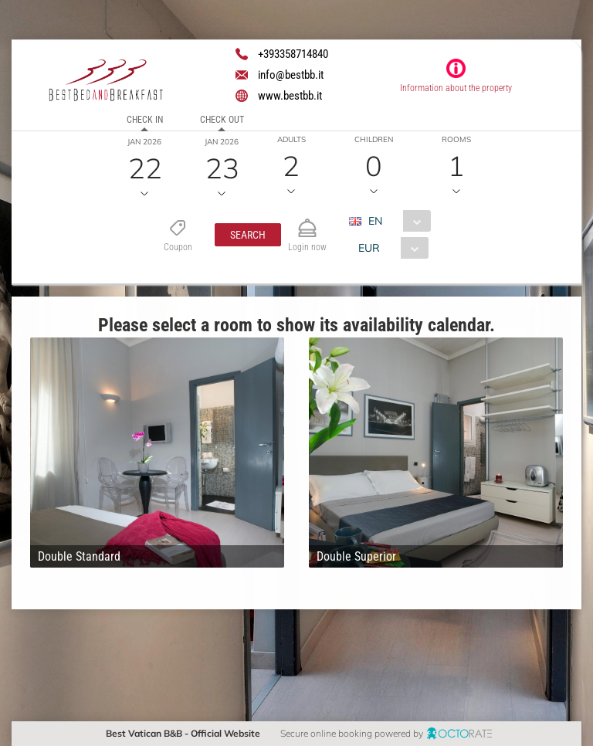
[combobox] (395, 221)
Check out (222, 119)
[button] (247, 234)
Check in (145, 119)
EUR (368, 248)
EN (374, 221)
